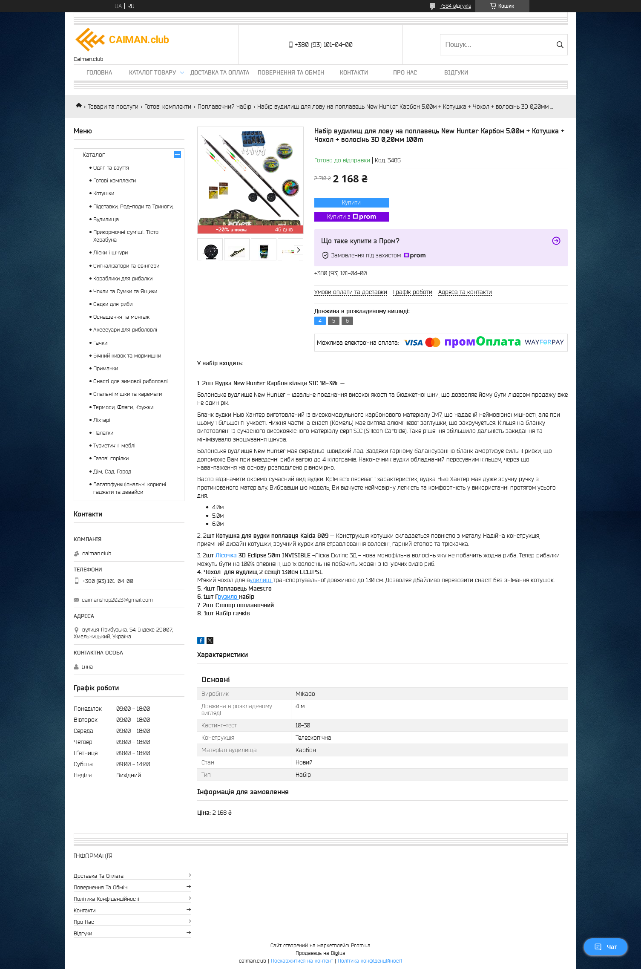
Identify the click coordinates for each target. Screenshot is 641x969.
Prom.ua (361, 945)
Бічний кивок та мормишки (127, 355)
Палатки (103, 433)
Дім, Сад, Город (112, 471)
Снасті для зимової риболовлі (130, 381)
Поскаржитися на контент (302, 960)
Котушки (103, 193)
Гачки (100, 343)
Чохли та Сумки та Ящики (125, 291)
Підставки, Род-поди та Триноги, (133, 206)
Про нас (405, 72)
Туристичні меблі (114, 445)
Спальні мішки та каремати (127, 394)
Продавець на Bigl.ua (320, 953)
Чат (605, 947)
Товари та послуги (113, 106)
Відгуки (456, 72)
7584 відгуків (455, 6)
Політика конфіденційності (106, 899)
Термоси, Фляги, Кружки (123, 407)
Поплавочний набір (224, 106)
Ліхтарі (101, 420)
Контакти (354, 72)
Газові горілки (111, 458)
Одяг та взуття (111, 167)
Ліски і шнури (110, 252)
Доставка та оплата (219, 72)
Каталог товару (152, 72)
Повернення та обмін (291, 72)
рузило (228, 596)
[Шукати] (560, 44)
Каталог (94, 154)
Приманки (105, 368)
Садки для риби (112, 304)
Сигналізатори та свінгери (126, 265)
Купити (351, 202)
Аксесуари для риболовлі (125, 329)
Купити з (351, 217)
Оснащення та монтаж (121, 317)
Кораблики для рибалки (122, 278)
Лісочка (226, 555)
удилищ (261, 580)
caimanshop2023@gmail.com (117, 600)
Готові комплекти (167, 106)
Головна (99, 72)
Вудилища (106, 219)
